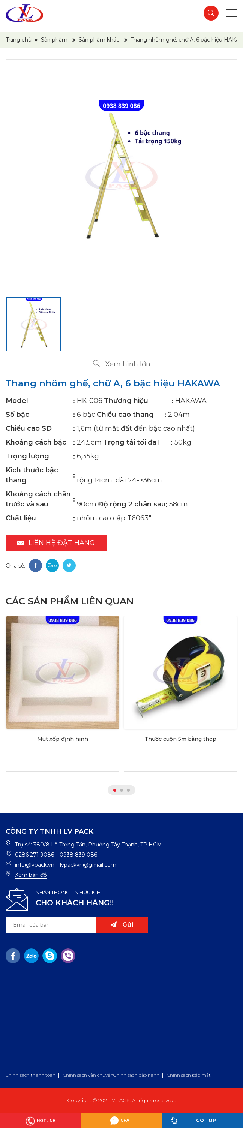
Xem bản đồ (31, 875)
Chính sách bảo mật (189, 1075)
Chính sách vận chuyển (88, 1075)
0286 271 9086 (34, 854)
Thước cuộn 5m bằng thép (180, 739)
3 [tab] (128, 790)
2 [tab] (121, 790)
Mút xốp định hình (62, 739)
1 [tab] (114, 790)
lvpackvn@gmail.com (88, 864)
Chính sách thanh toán (31, 1075)
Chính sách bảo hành (136, 1075)
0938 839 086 (78, 854)
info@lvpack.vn (34, 864)
